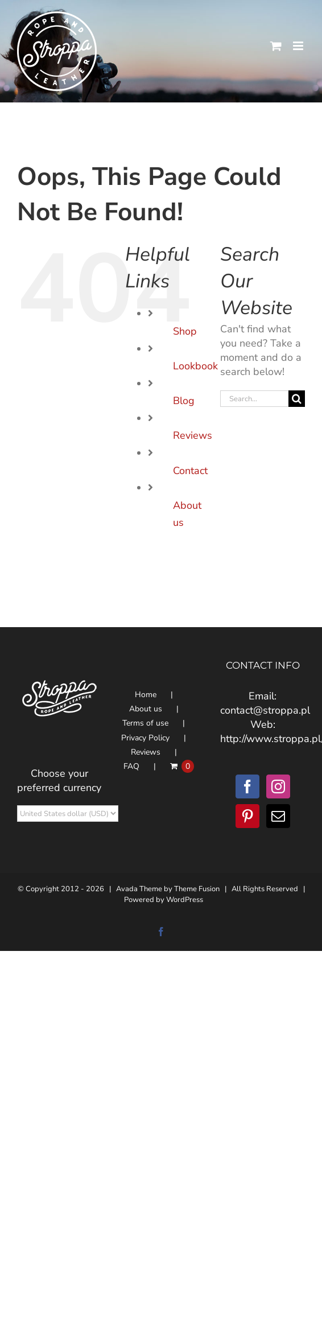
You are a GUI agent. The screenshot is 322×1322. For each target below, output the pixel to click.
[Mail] (278, 816)
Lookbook (195, 366)
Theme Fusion (197, 889)
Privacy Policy (145, 737)
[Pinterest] (247, 816)
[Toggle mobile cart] (276, 46)
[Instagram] (278, 786)
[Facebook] (247, 786)
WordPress (184, 900)
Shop (185, 331)
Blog (184, 400)
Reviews (192, 435)
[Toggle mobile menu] (299, 46)
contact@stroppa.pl (265, 710)
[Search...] (254, 398)
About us (145, 708)
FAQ (131, 766)
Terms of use (145, 723)
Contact (190, 470)
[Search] (296, 398)
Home (145, 694)
